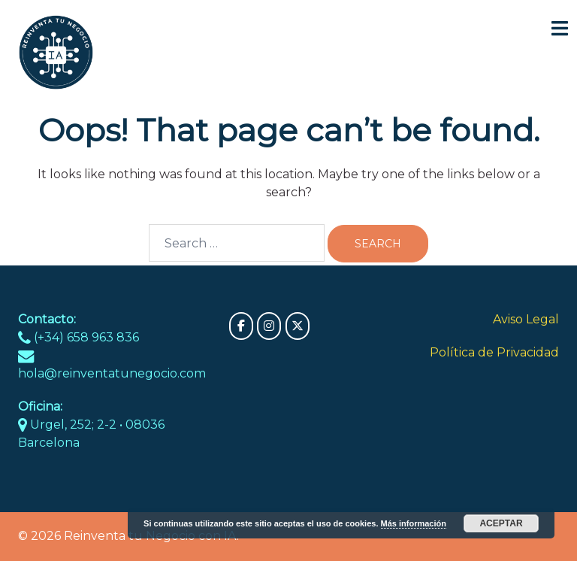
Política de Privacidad (494, 352)
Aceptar (500, 523)
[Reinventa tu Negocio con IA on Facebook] (241, 326)
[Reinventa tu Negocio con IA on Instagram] (269, 326)
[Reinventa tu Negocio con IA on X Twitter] (297, 326)
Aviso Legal (526, 319)
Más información (413, 523)
